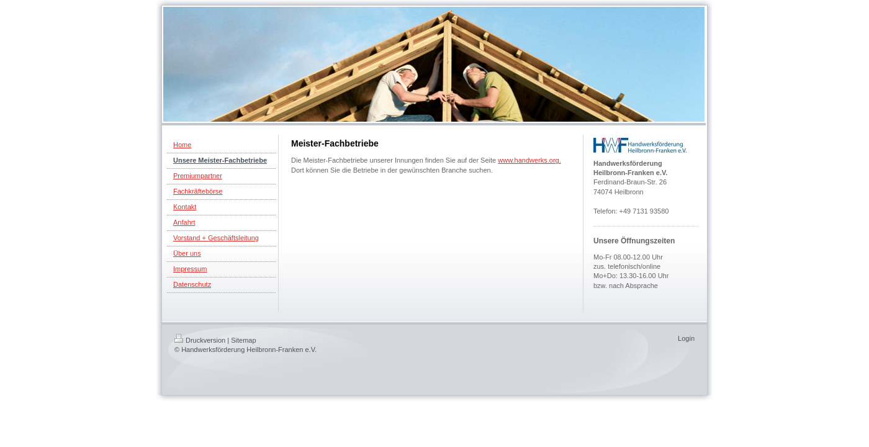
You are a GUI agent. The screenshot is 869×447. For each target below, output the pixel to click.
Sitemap (243, 340)
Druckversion (199, 340)
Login (686, 338)
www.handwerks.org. (529, 160)
